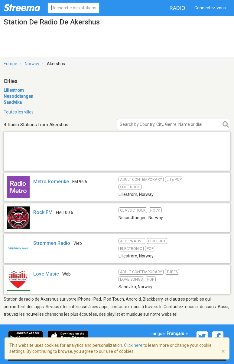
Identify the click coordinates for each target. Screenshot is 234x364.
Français (177, 333)
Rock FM (43, 212)
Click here (133, 345)
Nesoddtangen (18, 96)
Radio (177, 8)
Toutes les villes (19, 112)
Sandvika (13, 102)
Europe (10, 63)
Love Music (46, 274)
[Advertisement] (117, 163)
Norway (32, 63)
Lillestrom (14, 90)
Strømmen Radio (51, 243)
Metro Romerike (51, 181)
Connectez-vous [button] (210, 7)
